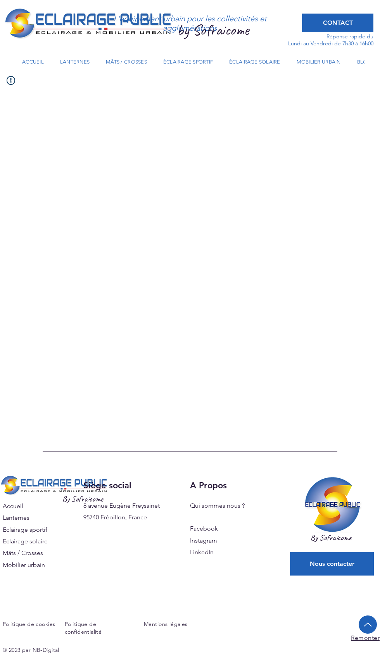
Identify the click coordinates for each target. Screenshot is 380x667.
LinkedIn (202, 552)
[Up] (368, 624)
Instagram (203, 540)
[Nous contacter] (332, 564)
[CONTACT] (337, 23)
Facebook (204, 528)
